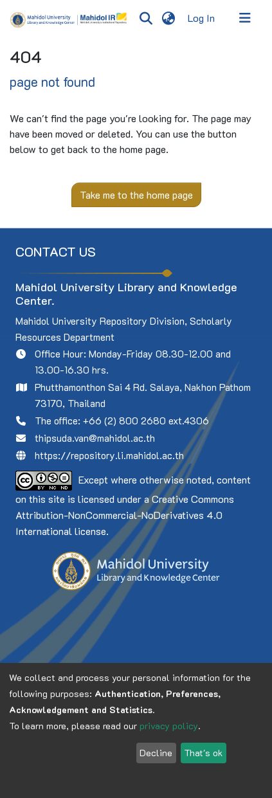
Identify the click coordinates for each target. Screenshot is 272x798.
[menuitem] (168, 18)
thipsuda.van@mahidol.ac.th (95, 437)
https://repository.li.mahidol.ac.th (109, 455)
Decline (156, 753)
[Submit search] (146, 18)
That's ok (203, 753)
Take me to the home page (136, 194)
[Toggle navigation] (245, 18)
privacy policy (169, 726)
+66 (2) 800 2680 (124, 420)
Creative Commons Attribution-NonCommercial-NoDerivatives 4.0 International (124, 515)
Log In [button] (202, 17)
